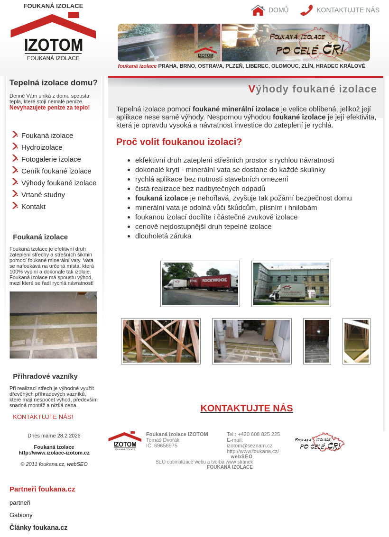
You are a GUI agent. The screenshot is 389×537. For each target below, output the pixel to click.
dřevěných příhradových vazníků (46, 394)
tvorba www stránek (232, 461)
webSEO (77, 464)
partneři (19, 502)
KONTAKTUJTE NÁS (340, 10)
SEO (161, 461)
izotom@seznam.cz (249, 445)
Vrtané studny (43, 195)
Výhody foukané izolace (58, 183)
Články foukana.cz (38, 527)
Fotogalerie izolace (51, 159)
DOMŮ (270, 10)
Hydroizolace (42, 147)
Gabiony (20, 515)
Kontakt (33, 206)
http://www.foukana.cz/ (253, 451)
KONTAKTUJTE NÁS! (43, 416)
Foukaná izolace (47, 135)
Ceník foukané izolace (56, 171)
